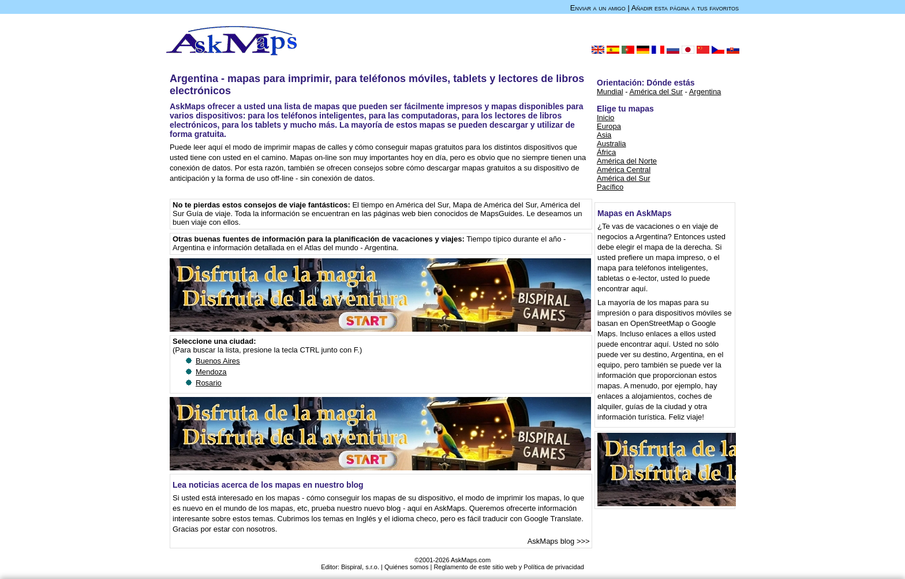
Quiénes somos (406, 566)
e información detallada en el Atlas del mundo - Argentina (302, 247)
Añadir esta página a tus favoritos (685, 7)
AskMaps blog (551, 541)
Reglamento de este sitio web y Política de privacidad (508, 566)
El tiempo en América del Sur (400, 205)
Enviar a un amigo (598, 7)
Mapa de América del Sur (495, 205)
